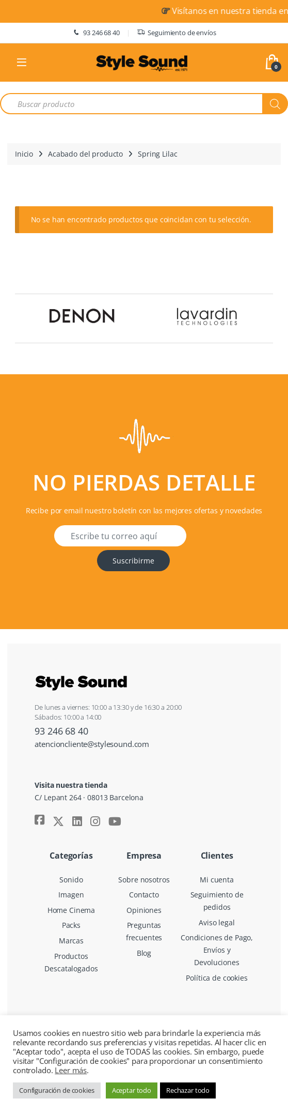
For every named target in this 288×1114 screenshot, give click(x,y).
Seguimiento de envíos (176, 33)
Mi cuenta (217, 879)
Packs (71, 925)
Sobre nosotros (143, 879)
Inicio (24, 154)
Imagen (71, 894)
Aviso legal (216, 922)
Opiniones (144, 910)
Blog (144, 953)
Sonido (71, 879)
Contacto (144, 894)
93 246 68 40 (95, 33)
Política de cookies (216, 978)
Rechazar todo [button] (188, 1090)
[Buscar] (275, 103)
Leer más (71, 1070)
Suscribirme (133, 561)
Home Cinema (71, 910)
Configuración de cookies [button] (56, 1090)
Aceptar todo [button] (131, 1090)
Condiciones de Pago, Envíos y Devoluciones (217, 950)
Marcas (71, 940)
